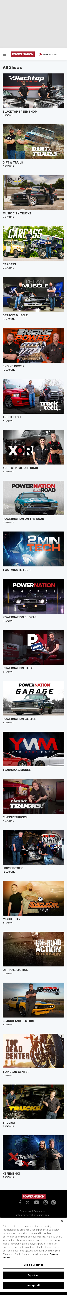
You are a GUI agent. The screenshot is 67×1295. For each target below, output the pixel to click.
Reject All (33, 1275)
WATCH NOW (48, 54)
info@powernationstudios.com (32, 1215)
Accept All (33, 1285)
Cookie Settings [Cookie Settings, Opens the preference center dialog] (33, 1264)
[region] (33, 1254)
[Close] (62, 1221)
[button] (4, 55)
